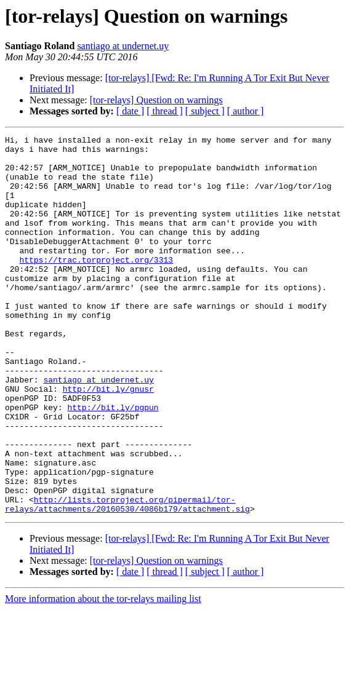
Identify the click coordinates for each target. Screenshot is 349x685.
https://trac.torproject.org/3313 (96, 285)
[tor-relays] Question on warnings (156, 100)
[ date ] (130, 111)
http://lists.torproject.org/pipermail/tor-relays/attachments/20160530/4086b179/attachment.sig (127, 579)
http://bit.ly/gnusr (108, 440)
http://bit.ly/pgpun (112, 462)
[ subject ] (205, 111)
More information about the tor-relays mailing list (103, 674)
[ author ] (245, 111)
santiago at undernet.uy (123, 46)
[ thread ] (164, 111)
